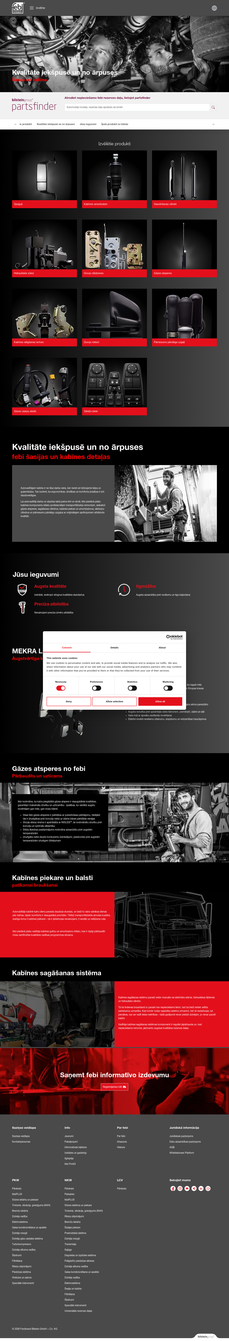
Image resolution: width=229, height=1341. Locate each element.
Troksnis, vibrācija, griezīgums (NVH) (31, 1205)
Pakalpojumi (71, 1141)
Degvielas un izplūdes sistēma (80, 1255)
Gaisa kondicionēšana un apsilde (29, 1227)
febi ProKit (70, 1164)
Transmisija (70, 1244)
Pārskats (16, 1188)
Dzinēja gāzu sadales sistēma (27, 1238)
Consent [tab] (67, 647)
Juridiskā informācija (184, 1127)
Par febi (122, 1127)
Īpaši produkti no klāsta (114, 124)
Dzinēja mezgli (19, 1233)
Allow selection (114, 701)
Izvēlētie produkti (22, 124)
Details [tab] (114, 647)
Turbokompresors (21, 1244)
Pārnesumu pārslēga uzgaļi (169, 342)
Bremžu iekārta (20, 1211)
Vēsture (121, 1147)
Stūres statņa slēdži (25, 411)
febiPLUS (17, 1194)
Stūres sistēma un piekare (78, 1205)
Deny (69, 701)
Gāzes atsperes (163, 273)
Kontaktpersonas (21, 1141)
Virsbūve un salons (21, 1277)
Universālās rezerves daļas (78, 1311)
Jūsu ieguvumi (88, 124)
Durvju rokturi (91, 342)
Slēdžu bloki (91, 411)
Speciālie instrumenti (23, 1283)
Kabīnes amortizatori (95, 204)
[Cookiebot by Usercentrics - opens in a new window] (169, 637)
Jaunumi (69, 1136)
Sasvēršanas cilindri (165, 204)
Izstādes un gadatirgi (76, 1153)
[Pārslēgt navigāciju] (37, 8)
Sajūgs (68, 1250)
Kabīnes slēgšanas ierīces (29, 342)
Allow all (160, 701)
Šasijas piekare (72, 1227)
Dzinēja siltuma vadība (23, 1250)
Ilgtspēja (69, 1158)
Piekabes (69, 1194)
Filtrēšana (17, 1261)
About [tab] (162, 647)
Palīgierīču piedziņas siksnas (79, 1261)
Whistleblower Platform (182, 1153)
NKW (68, 1180)
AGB (172, 1147)
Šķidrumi (16, 1255)
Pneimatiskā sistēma (75, 1233)
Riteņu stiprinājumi (21, 1266)
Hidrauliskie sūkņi (24, 273)
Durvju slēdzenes (94, 273)
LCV (120, 1180)
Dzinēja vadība (19, 1216)
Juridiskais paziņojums (181, 1136)
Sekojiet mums (180, 1180)
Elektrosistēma (20, 1222)
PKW (15, 1180)
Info (67, 1127)
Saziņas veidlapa (24, 1127)
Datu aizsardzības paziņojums (185, 1141)
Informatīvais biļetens (76, 1147)
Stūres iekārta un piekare (25, 1199)
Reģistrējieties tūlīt (114, 1087)
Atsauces (122, 1141)
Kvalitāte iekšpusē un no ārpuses (56, 124)
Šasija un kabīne (73, 1288)
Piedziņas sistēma (21, 1272)
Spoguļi (18, 204)
